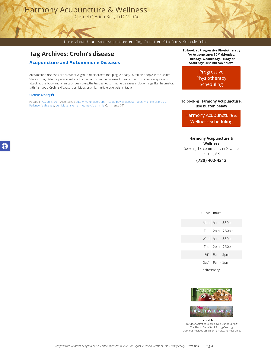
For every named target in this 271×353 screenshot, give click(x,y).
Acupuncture (50, 101)
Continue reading (41, 95)
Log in (209, 346)
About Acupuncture (112, 41)
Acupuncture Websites (68, 346)
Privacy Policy (177, 346)
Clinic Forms (172, 41)
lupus (139, 101)
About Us (82, 41)
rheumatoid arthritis (92, 105)
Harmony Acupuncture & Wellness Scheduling (211, 118)
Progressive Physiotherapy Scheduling (211, 78)
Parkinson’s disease (41, 105)
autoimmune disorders (90, 101)
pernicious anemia (67, 105)
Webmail (193, 346)
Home (68, 41)
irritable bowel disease (120, 101)
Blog (138, 41)
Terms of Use (160, 346)
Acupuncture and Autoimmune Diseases (74, 62)
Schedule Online (195, 41)
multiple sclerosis (155, 101)
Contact (149, 41)
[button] (5, 146)
